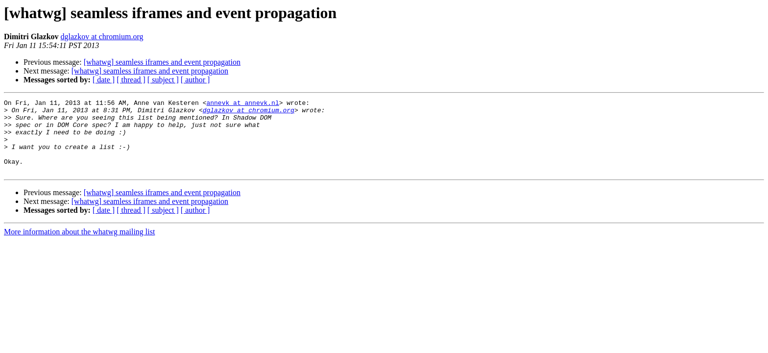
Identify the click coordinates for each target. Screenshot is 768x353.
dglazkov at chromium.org (102, 36)
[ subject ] (163, 80)
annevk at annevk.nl (242, 104)
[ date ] (104, 80)
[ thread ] (131, 80)
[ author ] (195, 80)
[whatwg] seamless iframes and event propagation (162, 62)
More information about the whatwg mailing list (79, 246)
